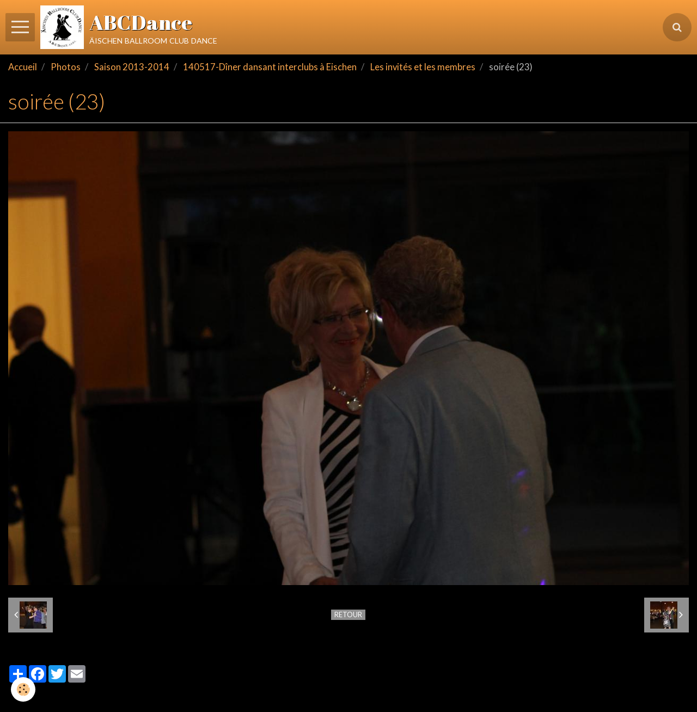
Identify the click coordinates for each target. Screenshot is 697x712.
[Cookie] (23, 689)
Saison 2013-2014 (131, 67)
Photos (66, 67)
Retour (348, 614)
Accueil (22, 67)
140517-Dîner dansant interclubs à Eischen (270, 67)
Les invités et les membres (422, 67)
